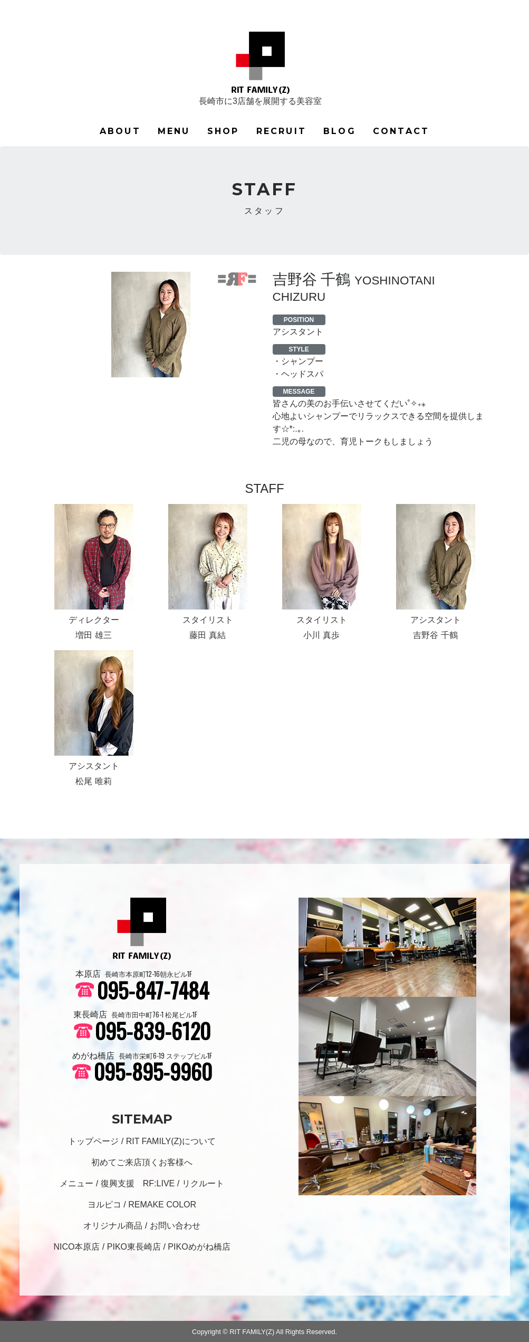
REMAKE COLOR (162, 1204)
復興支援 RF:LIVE (138, 1183)
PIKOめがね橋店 (199, 1246)
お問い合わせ (175, 1225)
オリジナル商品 (112, 1225)
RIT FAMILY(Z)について (171, 1141)
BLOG (339, 131)
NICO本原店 (76, 1246)
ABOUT (120, 131)
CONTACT (401, 131)
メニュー (76, 1183)
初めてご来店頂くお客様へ (142, 1162)
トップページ (93, 1141)
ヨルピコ (104, 1204)
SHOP (223, 131)
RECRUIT (281, 131)
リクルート (203, 1183)
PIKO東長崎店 (134, 1246)
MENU (174, 131)
